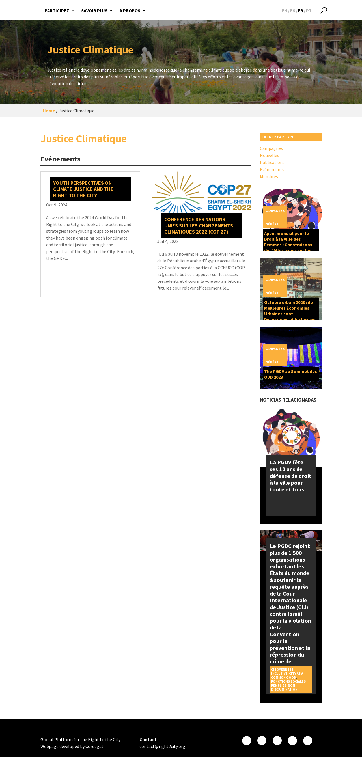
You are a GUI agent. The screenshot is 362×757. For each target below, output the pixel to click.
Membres (269, 176)
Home (49, 110)
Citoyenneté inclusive (282, 671)
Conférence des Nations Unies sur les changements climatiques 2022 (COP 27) (198, 225)
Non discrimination (284, 687)
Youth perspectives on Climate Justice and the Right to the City (83, 189)
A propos (130, 10)
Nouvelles (269, 155)
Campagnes (271, 148)
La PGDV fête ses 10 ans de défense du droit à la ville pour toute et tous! (290, 476)
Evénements (272, 169)
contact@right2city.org (162, 746)
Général (273, 224)
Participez (57, 10)
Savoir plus (94, 10)
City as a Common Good (287, 675)
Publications (272, 162)
